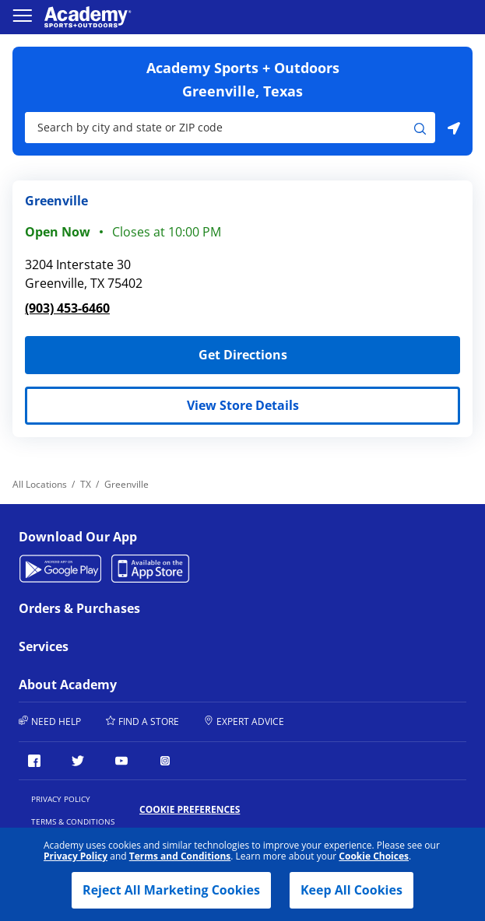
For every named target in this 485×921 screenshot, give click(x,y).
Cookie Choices (374, 856)
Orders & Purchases (127, 608)
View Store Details (243, 405)
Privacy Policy (75, 856)
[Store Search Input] (219, 127)
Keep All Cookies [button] (351, 889)
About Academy (127, 684)
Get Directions (156, 349)
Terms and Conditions (180, 856)
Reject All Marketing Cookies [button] (171, 889)
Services (127, 646)
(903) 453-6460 (67, 308)
